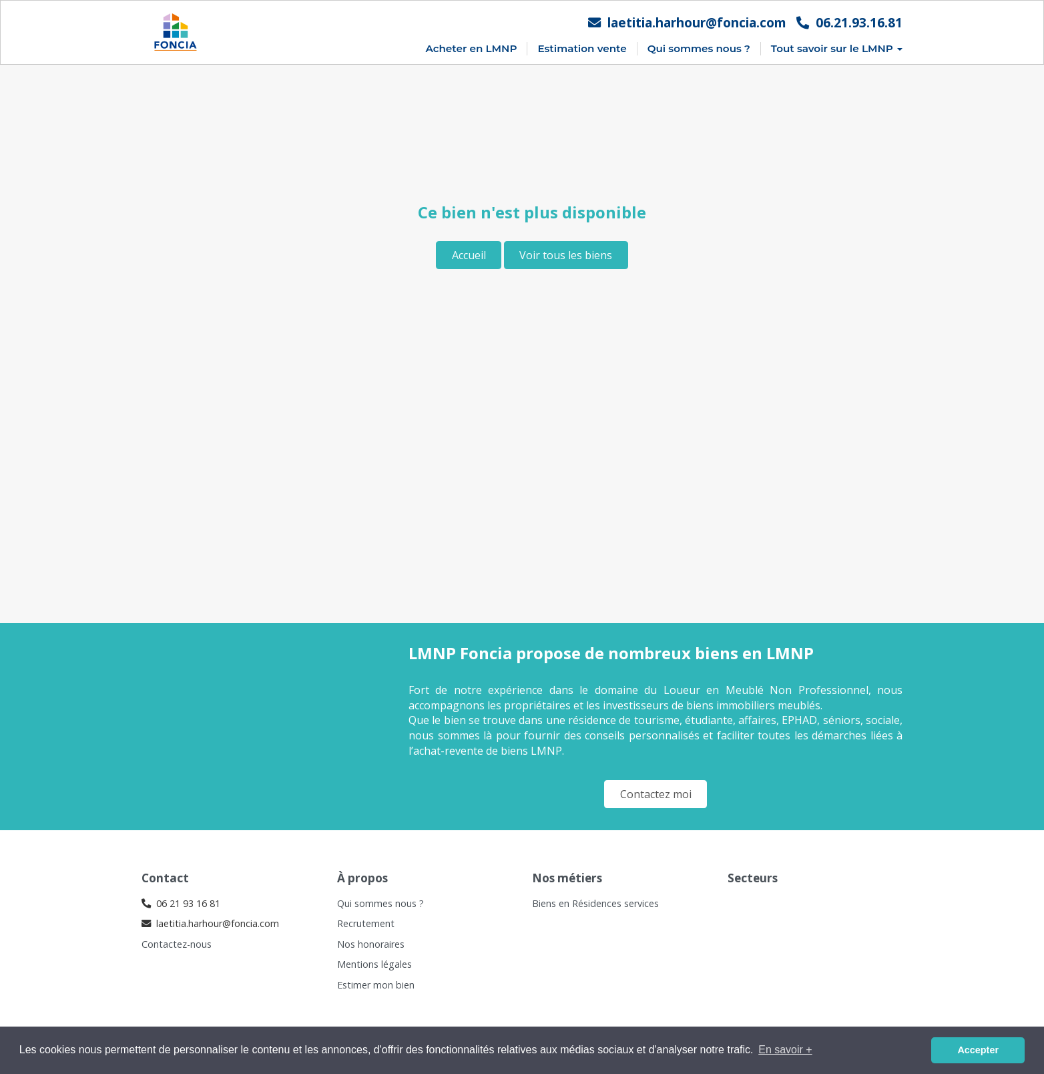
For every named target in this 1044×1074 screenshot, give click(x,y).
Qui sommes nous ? (698, 48)
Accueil (469, 255)
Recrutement (366, 923)
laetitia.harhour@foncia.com (687, 22)
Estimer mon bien (376, 984)
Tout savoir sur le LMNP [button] (836, 48)
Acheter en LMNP (471, 48)
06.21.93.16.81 (849, 22)
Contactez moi (656, 794)
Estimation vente (581, 48)
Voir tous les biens (565, 255)
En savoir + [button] (785, 1049)
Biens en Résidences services (595, 903)
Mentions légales (374, 964)
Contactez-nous (177, 944)
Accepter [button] (978, 1050)
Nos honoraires (371, 944)
